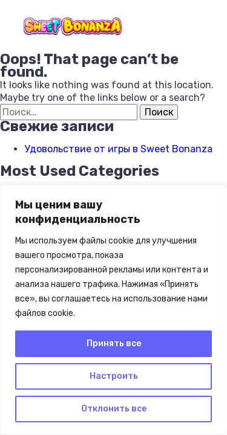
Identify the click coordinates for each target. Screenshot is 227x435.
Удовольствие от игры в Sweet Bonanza (118, 149)
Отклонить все (113, 409)
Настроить (114, 376)
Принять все (114, 343)
